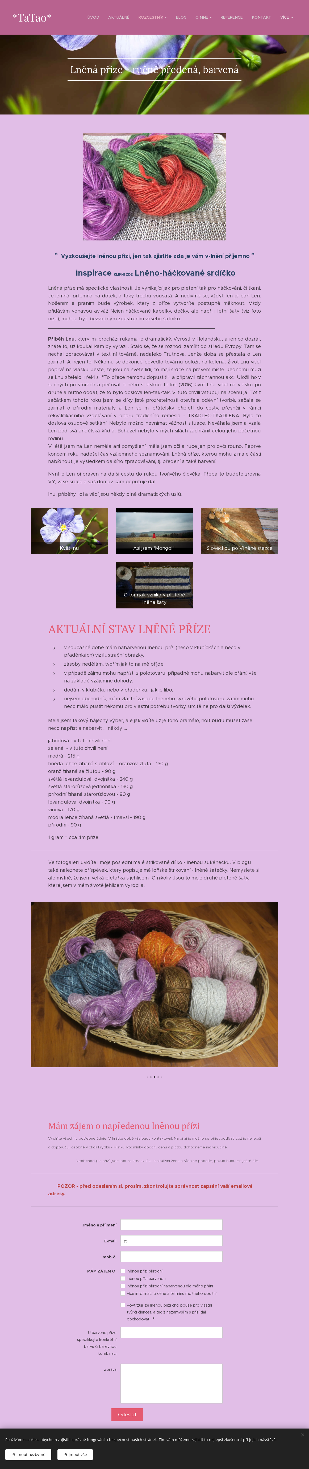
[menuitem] (98, 17)
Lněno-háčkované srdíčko (185, 273)
